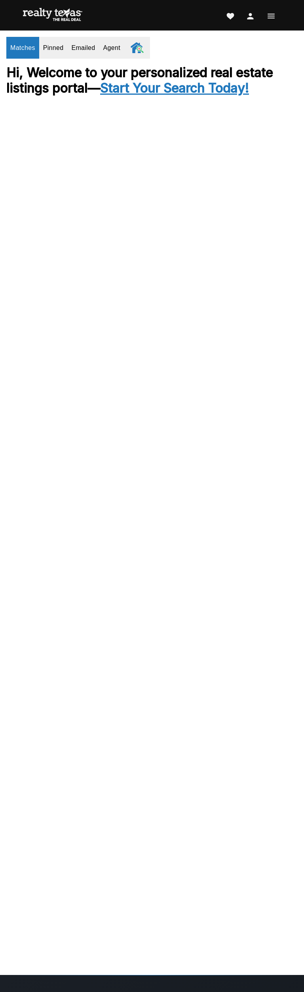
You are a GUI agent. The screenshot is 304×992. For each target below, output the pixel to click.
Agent (111, 47)
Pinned (53, 47)
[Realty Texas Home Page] (52, 15)
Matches (22, 47)
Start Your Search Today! (174, 88)
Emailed (83, 47)
